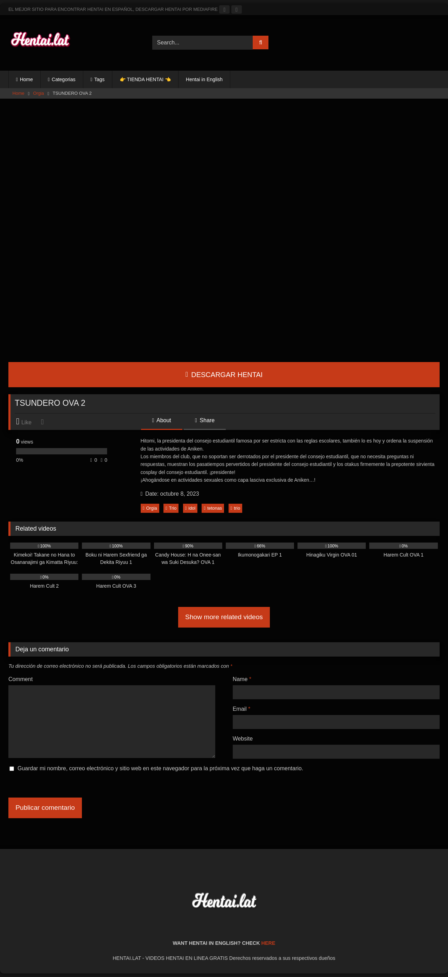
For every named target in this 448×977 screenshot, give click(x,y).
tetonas (213, 508)
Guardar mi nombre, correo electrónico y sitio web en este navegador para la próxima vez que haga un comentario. (160, 768)
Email (242, 709)
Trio (171, 508)
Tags (99, 79)
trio (235, 508)
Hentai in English (204, 79)
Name (242, 679)
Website (243, 739)
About (161, 420)
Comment (20, 679)
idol (190, 508)
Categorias (64, 79)
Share (205, 420)
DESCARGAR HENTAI (224, 374)
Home (26, 79)
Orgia (38, 93)
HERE (268, 943)
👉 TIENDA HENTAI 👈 (145, 79)
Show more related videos (224, 617)
